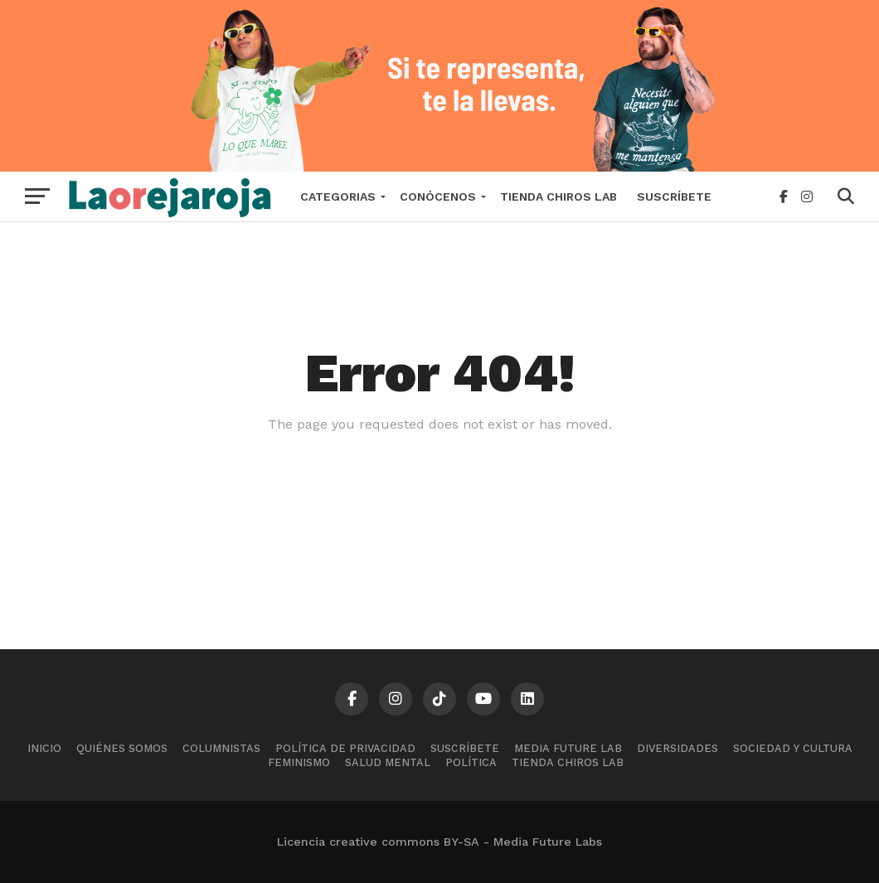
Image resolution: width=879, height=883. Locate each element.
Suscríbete (674, 196)
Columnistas (221, 748)
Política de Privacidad (345, 748)
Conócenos (438, 196)
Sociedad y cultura (792, 748)
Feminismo (299, 762)
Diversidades (677, 748)
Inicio (44, 748)
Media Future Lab (568, 748)
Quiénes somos (122, 748)
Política (471, 762)
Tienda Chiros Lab (558, 196)
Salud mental (387, 762)
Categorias (338, 196)
